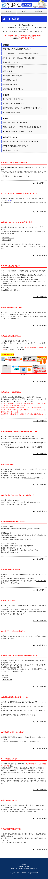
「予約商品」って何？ (11, 80)
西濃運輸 (5, 677)
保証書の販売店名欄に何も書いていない (17, 131)
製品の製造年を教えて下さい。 (14, 89)
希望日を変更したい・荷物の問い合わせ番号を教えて (22, 127)
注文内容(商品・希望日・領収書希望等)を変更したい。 (23, 108)
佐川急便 (5, 675)
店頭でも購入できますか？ (12, 62)
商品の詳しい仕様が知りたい (13, 76)
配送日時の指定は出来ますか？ (14, 67)
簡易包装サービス (8, 238)
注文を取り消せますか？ (11, 112)
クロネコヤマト (7, 680)
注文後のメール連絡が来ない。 (14, 103)
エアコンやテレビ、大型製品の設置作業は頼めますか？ (23, 53)
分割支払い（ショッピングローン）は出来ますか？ (21, 141)
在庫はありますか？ (10, 71)
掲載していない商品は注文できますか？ (17, 49)
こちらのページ (29, 478)
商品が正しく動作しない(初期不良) (15, 122)
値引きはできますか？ (11, 84)
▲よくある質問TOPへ (40, 183)
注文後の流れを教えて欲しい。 (14, 99)
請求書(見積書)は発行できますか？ (15, 146)
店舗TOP (8, 11)
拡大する (24, 374)
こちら (15, 38)
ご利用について (39, 11)
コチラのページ (31, 636)
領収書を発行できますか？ (12, 150)
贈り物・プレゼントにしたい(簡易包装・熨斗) (19, 58)
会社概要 (24, 11)
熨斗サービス (6, 240)
